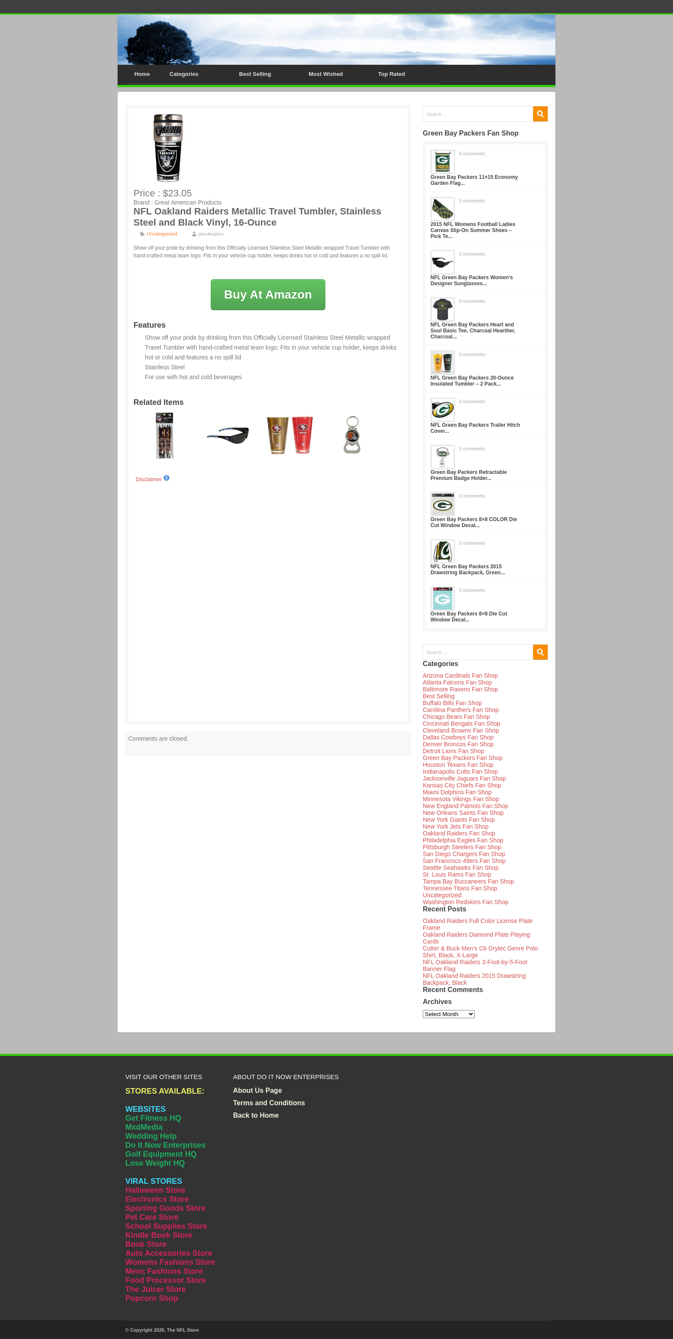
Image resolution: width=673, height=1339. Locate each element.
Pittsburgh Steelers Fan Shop (462, 847)
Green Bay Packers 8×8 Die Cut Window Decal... (468, 617)
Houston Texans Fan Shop (458, 764)
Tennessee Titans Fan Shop (460, 888)
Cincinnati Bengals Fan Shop (461, 723)
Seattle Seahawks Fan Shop (461, 867)
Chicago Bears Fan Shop (456, 716)
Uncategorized (162, 233)
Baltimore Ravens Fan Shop (460, 689)
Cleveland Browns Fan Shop (461, 730)
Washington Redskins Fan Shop (465, 902)
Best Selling (255, 74)
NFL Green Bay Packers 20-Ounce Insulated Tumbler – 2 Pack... (472, 381)
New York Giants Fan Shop (459, 819)
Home (142, 74)
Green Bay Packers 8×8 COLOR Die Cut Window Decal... (473, 522)
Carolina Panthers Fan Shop (461, 709)
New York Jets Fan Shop (455, 826)
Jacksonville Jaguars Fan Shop (464, 778)
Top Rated (391, 74)
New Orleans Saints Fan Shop (463, 812)
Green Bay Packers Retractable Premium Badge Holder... (468, 475)
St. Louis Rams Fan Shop (457, 874)
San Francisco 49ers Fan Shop (464, 860)
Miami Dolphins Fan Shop (457, 792)
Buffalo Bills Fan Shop (452, 703)
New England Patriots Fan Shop (465, 805)
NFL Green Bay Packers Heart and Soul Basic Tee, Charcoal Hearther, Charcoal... (472, 331)
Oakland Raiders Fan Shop (459, 833)
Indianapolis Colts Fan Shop (460, 771)
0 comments (472, 153)
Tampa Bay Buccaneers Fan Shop (468, 881)
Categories (184, 74)
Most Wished (326, 74)
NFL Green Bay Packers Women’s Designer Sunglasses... (471, 280)
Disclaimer (153, 479)
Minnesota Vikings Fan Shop (461, 799)
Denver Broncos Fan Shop (458, 744)
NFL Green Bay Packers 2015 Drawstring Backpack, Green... (467, 570)
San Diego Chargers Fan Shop (464, 853)
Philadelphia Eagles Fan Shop (463, 840)
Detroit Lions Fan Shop (453, 751)
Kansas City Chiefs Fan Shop (462, 785)
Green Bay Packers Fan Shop (463, 757)
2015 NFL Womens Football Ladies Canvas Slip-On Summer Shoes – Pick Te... (472, 230)
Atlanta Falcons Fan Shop (457, 682)
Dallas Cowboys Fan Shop (458, 737)
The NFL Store (183, 1330)
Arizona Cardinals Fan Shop (460, 675)
